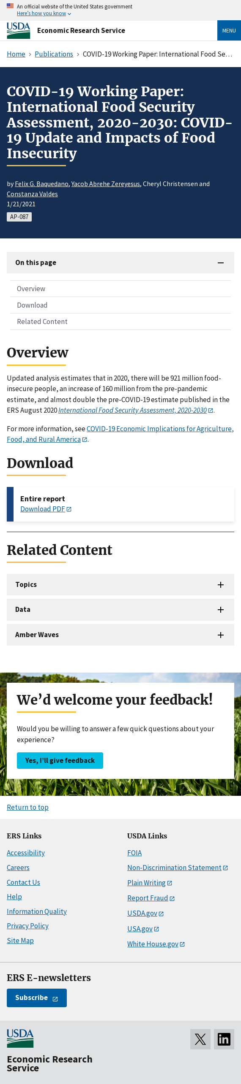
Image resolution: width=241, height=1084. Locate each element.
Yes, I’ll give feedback (60, 760)
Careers (18, 867)
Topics (26, 584)
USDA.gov (142, 913)
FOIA (134, 852)
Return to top (28, 807)
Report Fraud (147, 898)
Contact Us (23, 882)
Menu (229, 30)
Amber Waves (37, 634)
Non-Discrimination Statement (174, 867)
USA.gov (140, 928)
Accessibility (26, 852)
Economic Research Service (81, 30)
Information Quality (37, 911)
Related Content (42, 321)
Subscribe (31, 997)
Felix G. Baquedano (41, 183)
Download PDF (42, 509)
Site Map (20, 940)
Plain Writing (146, 882)
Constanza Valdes (32, 193)
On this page (35, 262)
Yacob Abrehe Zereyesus (105, 183)
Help (14, 896)
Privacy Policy (28, 925)
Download (32, 305)
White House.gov (152, 944)
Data (22, 609)
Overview (31, 288)
